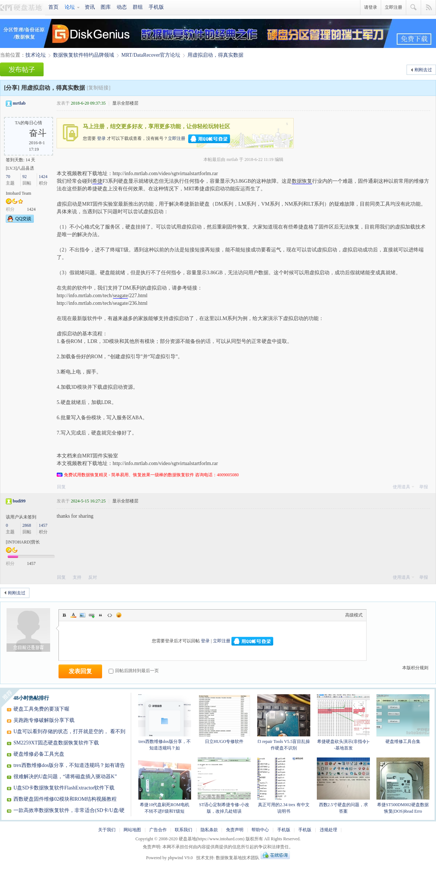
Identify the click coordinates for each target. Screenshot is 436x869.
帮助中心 (260, 829)
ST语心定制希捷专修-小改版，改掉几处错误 (224, 785)
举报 (423, 486)
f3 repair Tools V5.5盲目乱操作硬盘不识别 (283, 722)
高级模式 (354, 615)
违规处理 (328, 829)
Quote (100, 615)
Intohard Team (18, 193)
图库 (106, 7)
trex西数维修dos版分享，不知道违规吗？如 (164, 722)
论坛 (70, 7)
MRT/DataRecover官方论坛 (150, 55)
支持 (77, 577)
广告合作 (158, 829)
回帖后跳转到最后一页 (134, 670)
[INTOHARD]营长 (23, 542)
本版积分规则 (415, 667)
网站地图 (132, 829)
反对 (92, 577)
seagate (120, 295)
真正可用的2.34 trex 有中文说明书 (283, 785)
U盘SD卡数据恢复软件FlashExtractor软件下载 (63, 788)
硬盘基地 (22, 7)
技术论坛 (35, 55)
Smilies (118, 615)
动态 (122, 7)
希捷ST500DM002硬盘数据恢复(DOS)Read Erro (402, 785)
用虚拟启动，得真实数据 (215, 55)
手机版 (156, 7)
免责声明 (234, 829)
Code (109, 615)
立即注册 (393, 7)
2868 (27, 525)
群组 (138, 7)
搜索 (413, 7)
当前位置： (12, 55)
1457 (43, 525)
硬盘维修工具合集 (402, 719)
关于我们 (107, 829)
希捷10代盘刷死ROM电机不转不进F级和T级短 (164, 785)
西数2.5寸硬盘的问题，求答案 (343, 785)
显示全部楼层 (125, 103)
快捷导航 (428, 7)
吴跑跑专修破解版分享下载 (43, 720)
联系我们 (183, 829)
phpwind (175, 857)
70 (8, 176)
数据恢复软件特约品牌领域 (83, 55)
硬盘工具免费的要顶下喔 (41, 709)
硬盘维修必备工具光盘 (38, 754)
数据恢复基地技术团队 (237, 857)
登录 (101, 138)
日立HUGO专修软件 (224, 719)
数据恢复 (302, 181)
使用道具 (401, 486)
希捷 (97, 181)
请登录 (370, 7)
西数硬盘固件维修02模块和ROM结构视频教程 (65, 799)
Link (91, 615)
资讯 (90, 7)
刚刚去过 (423, 69)
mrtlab (19, 103)
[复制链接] (98, 87)
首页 (53, 7)
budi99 (19, 501)
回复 (61, 486)
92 (25, 176)
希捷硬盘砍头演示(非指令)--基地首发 (343, 722)
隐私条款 (209, 829)
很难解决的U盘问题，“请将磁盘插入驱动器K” (65, 776)
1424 (43, 176)
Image (82, 615)
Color (73, 615)
